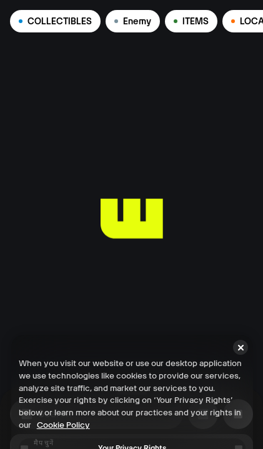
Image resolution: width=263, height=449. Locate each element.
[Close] (240, 437)
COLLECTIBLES (55, 21)
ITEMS (191, 21)
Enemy (132, 21)
